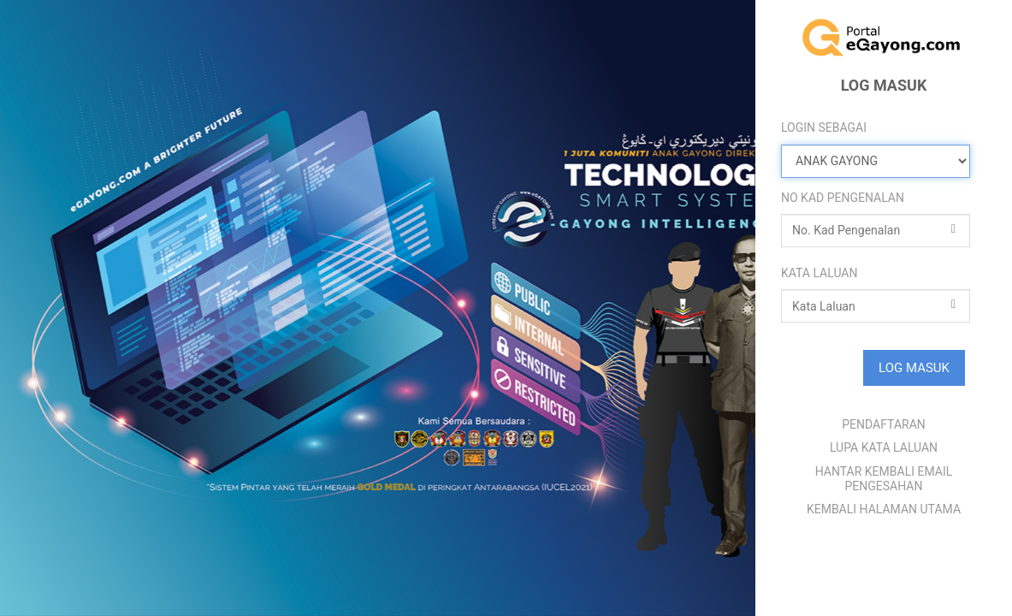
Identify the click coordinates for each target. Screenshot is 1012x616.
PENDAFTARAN (884, 424)
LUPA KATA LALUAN (884, 447)
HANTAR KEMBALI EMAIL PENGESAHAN (884, 479)
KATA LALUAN (819, 273)
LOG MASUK (914, 368)
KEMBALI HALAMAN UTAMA (884, 509)
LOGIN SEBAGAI (824, 127)
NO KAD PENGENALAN (842, 197)
